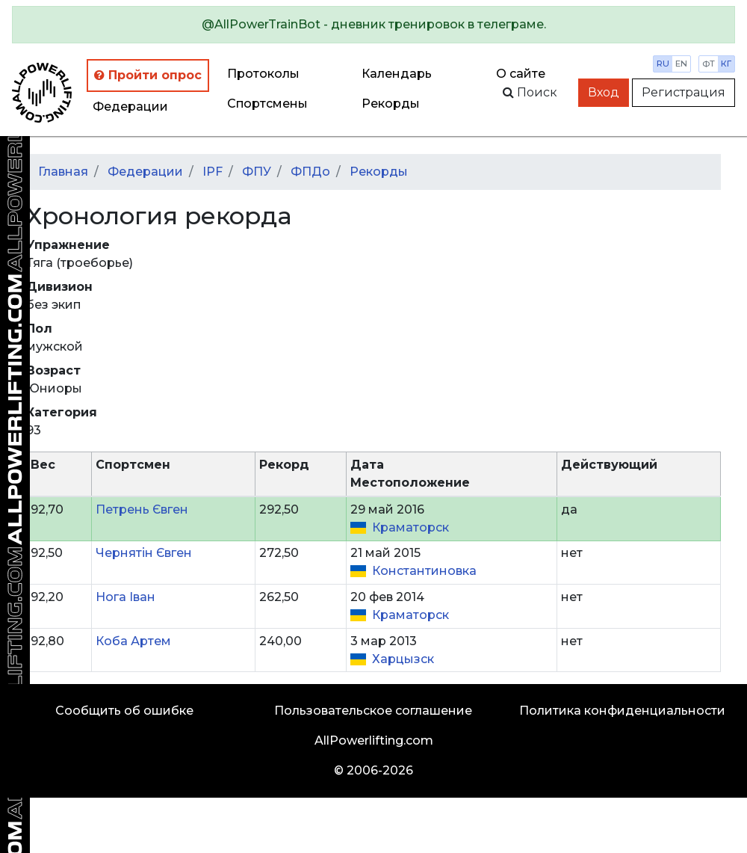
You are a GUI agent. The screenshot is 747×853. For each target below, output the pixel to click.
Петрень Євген (142, 509)
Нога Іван (125, 597)
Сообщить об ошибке (124, 710)
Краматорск (410, 527)
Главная (63, 171)
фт (708, 63)
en (681, 63)
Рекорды (379, 171)
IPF (212, 171)
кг (726, 63)
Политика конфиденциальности (622, 710)
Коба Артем (133, 641)
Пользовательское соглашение (373, 710)
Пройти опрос (148, 75)
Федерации (130, 106)
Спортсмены (267, 103)
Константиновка (424, 571)
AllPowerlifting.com (373, 740)
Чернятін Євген (144, 553)
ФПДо (310, 171)
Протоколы (263, 74)
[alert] (373, 24)
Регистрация (683, 92)
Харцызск (403, 659)
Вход (603, 92)
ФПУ (256, 171)
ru (663, 63)
